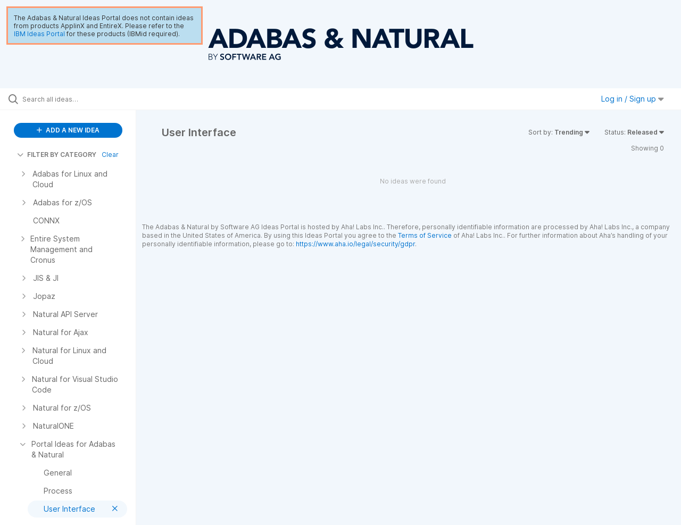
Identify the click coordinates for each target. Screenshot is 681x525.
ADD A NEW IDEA (68, 130)
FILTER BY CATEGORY (56, 155)
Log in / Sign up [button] (632, 98)
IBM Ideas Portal (39, 34)
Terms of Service (425, 235)
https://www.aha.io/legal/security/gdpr (355, 244)
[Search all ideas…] (81, 99)
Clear (110, 155)
